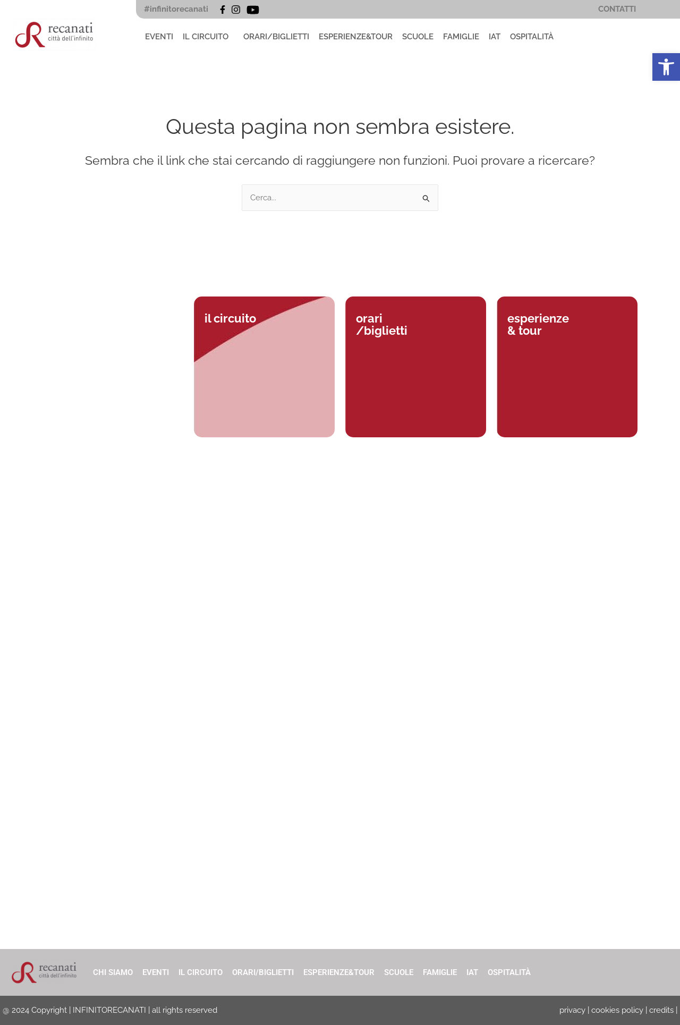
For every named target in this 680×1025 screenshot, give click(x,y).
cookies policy (617, 1010)
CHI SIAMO (113, 972)
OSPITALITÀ (532, 36)
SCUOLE (418, 36)
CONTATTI (617, 9)
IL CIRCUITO (205, 36)
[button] (208, 37)
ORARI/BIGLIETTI (276, 36)
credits (661, 1010)
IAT (494, 36)
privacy (572, 1010)
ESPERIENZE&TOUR (356, 36)
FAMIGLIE (461, 36)
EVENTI (159, 36)
